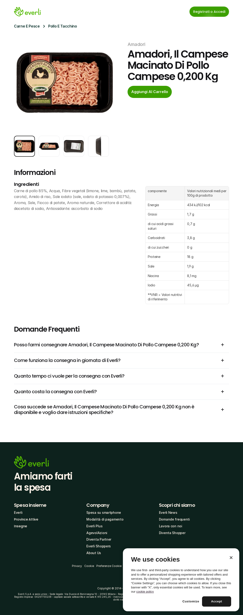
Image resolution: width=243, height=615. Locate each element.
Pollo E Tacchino (62, 26)
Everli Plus (94, 526)
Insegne (20, 526)
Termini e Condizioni (138, 566)
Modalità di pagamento (104, 519)
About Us (93, 553)
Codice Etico (162, 566)
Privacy (77, 566)
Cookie (89, 566)
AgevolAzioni (96, 533)
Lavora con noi (170, 526)
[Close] (231, 592)
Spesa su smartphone (103, 512)
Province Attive (26, 519)
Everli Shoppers (98, 546)
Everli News (168, 512)
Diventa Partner (98, 539)
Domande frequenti (174, 519)
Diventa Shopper (172, 533)
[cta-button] (150, 92)
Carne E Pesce (27, 26)
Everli (18, 512)
